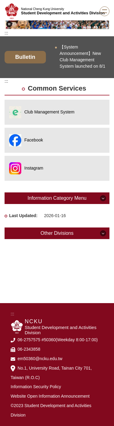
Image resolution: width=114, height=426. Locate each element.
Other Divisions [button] (56, 233)
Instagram (33, 168)
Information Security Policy (36, 386)
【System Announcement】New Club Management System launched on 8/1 (82, 57)
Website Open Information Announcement (50, 396)
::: (6, 32)
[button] (9, 24)
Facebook (33, 140)
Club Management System (49, 111)
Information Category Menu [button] (57, 198)
